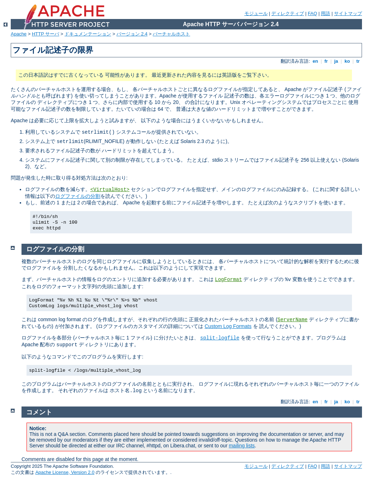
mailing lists (241, 445)
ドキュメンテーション (88, 34)
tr (358, 61)
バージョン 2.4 (132, 34)
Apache (19, 34)
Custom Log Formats (228, 326)
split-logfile (219, 338)
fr (326, 61)
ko (347, 61)
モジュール (256, 13)
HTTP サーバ (45, 34)
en (315, 61)
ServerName (292, 320)
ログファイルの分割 (77, 196)
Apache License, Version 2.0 (65, 472)
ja (336, 61)
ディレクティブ (287, 13)
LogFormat (228, 279)
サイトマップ (348, 13)
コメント (39, 412)
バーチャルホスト (171, 34)
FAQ (312, 13)
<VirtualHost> (109, 189)
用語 (325, 13)
